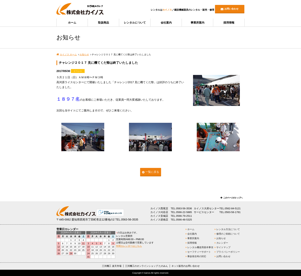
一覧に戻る (152, 171)
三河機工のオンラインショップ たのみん (146, 266)
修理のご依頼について (228, 233)
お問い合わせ (231, 8)
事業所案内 (197, 22)
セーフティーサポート (199, 251)
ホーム (72, 22)
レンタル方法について (228, 229)
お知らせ (84, 54)
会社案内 (166, 22)
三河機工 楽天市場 (111, 266)
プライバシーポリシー (228, 251)
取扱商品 (103, 22)
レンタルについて (135, 22)
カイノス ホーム (68, 54)
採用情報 (228, 22)
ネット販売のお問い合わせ (185, 266)
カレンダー (222, 242)
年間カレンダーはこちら (129, 246)
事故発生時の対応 (196, 256)
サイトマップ (223, 247)
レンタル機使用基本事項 (200, 247)
